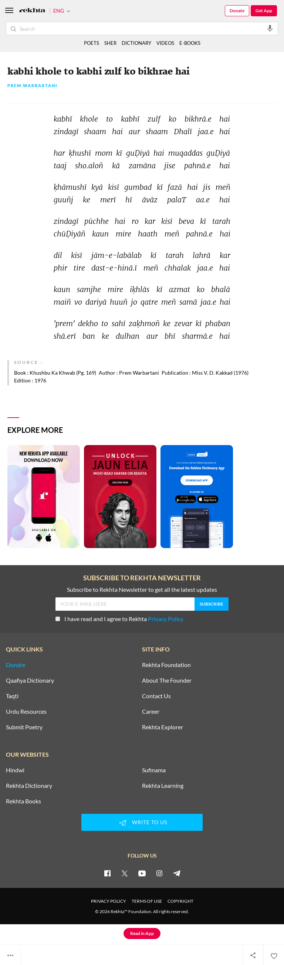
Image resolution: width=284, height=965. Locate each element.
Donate (237, 10)
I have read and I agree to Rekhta (119, 618)
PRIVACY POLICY (108, 901)
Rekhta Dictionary (29, 786)
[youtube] (142, 873)
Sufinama (154, 770)
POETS (91, 43)
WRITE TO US (142, 823)
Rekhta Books (23, 801)
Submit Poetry (24, 727)
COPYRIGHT (180, 901)
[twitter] (125, 873)
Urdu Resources (26, 711)
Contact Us (156, 696)
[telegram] (177, 873)
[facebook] (107, 873)
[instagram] (159, 873)
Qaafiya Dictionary (30, 680)
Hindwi (15, 770)
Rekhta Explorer (162, 727)
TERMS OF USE (147, 901)
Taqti (12, 696)
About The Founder (167, 680)
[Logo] (32, 11)
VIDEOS (165, 43)
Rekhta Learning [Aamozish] (162, 786)
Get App (264, 10)
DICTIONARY (136, 43)
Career (150, 711)
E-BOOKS (189, 43)
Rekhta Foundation (166, 665)
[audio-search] (270, 28)
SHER (110, 43)
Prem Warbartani (32, 86)
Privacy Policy (165, 618)
